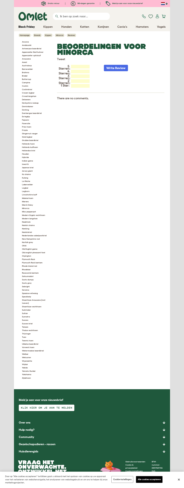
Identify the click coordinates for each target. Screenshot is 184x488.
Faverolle (26, 123)
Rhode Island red (29, 266)
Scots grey (26, 283)
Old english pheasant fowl (33, 252)
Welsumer (26, 357)
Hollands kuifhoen (30, 147)
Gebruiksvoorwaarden (135, 462)
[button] (92, 451)
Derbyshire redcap (30, 103)
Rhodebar (26, 269)
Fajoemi (25, 120)
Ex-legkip (26, 116)
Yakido (25, 368)
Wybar (25, 364)
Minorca (59, 35)
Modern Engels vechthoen (33, 215)
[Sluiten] (178, 479)
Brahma (25, 72)
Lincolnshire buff (29, 195)
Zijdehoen (26, 378)
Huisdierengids (28, 451)
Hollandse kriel (28, 150)
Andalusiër (27, 45)
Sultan (25, 313)
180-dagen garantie (83, 3)
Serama (25, 290)
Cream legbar (28, 93)
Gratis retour (50, 3)
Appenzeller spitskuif (31, 55)
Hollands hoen (28, 144)
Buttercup (26, 79)
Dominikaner (27, 106)
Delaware (26, 99)
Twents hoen (27, 340)
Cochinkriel (27, 89)
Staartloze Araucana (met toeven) (33, 301)
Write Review (116, 68)
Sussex (25, 320)
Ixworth (25, 164)
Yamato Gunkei (28, 371)
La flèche (26, 181)
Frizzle (25, 130)
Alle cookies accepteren (149, 479)
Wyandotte (27, 361)
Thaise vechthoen (30, 330)
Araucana (26, 59)
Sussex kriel (27, 324)
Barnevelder (27, 69)
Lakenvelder (27, 184)
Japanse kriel (28, 167)
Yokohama (26, 374)
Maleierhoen (27, 198)
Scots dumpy (28, 280)
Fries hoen (26, 127)
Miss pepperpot (29, 212)
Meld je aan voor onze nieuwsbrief (124, 3)
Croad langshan (29, 96)
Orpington (26, 256)
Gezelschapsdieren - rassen (37, 444)
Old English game (29, 249)
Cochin (25, 86)
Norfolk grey (27, 242)
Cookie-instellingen (122, 479)
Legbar (25, 188)
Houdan (25, 154)
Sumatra (26, 317)
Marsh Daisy (27, 205)
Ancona (25, 42)
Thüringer (26, 334)
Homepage (25, 35)
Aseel (24, 62)
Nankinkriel (27, 232)
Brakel (24, 76)
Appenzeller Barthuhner (33, 52)
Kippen (48, 35)
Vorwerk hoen (28, 347)
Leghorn (26, 191)
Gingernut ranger (30, 133)
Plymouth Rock (28, 259)
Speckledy (26, 297)
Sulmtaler (26, 310)
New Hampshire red (31, 239)
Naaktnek (26, 222)
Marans (25, 201)
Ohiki (24, 246)
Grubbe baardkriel (30, 140)
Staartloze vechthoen (31, 307)
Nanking (25, 229)
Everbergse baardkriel (32, 113)
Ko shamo (26, 174)
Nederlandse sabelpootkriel (34, 235)
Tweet (61, 59)
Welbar (25, 354)
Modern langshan (30, 218)
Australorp (27, 65)
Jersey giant (27, 171)
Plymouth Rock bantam (32, 263)
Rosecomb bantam (30, 273)
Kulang (25, 178)
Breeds (37, 35)
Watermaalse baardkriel (33, 351)
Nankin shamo (28, 225)
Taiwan (25, 327)
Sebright (26, 286)
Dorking (25, 110)
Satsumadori (28, 276)
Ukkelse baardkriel (30, 344)
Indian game (27, 161)
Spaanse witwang (30, 293)
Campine (26, 82)
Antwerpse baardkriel (31, 48)
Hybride (25, 157)
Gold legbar (27, 137)
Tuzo (24, 337)
